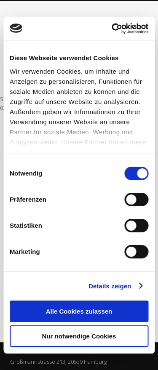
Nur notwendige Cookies (79, 336)
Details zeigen (109, 286)
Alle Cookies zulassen (79, 311)
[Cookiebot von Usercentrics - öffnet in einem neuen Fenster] (112, 28)
